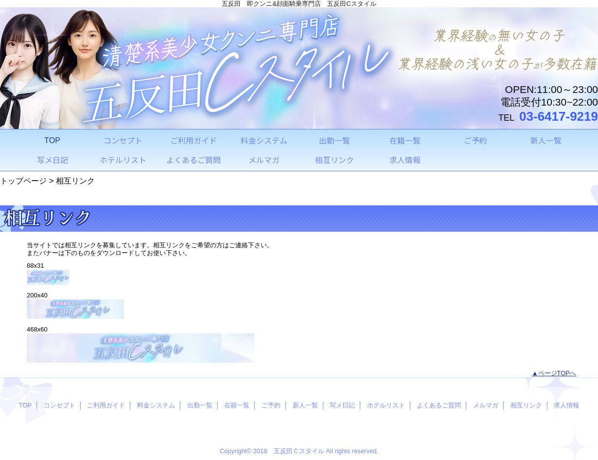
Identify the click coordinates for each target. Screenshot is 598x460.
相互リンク (526, 405)
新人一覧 (305, 405)
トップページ (23, 180)
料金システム (156, 405)
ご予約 (271, 405)
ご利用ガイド (106, 405)
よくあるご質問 (439, 405)
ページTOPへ (557, 373)
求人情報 (566, 405)
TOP (52, 140)
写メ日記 (342, 405)
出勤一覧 (199, 405)
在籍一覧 (236, 405)
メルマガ (485, 405)
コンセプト (59, 405)
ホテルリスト (386, 405)
